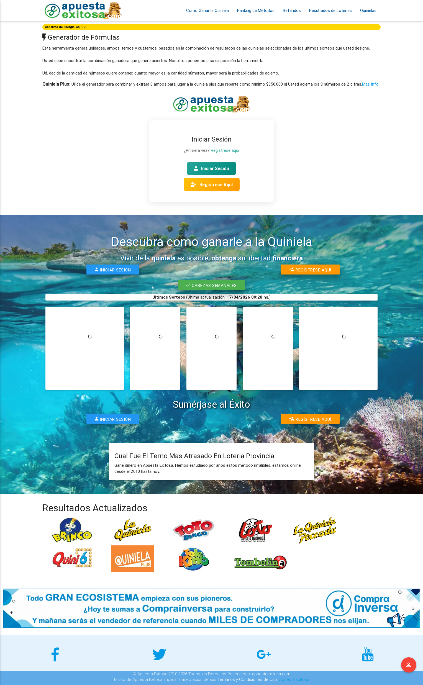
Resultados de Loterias (330, 10)
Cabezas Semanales (211, 285)
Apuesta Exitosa (294, 679)
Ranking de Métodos (256, 10)
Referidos (292, 10)
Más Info (370, 84)
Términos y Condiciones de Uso (247, 679)
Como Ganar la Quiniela (207, 10)
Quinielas (368, 10)
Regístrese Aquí (212, 184)
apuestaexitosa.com (271, 673)
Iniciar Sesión (211, 168)
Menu (409, 665)
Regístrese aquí (225, 150)
